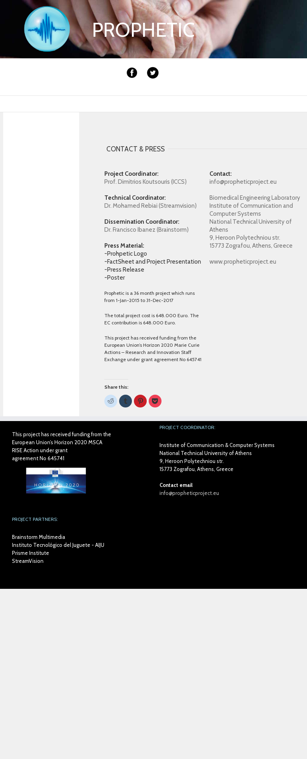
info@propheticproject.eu (189, 493)
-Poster (114, 277)
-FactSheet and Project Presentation (152, 261)
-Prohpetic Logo (125, 253)
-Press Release (124, 269)
